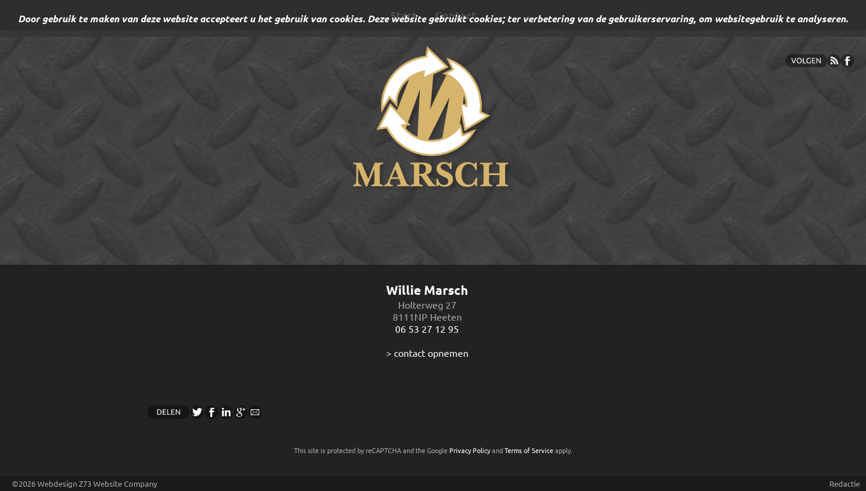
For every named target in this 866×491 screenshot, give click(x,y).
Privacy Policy (469, 450)
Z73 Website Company (118, 483)
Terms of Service (529, 450)
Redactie (844, 483)
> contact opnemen (427, 353)
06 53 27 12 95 (427, 329)
